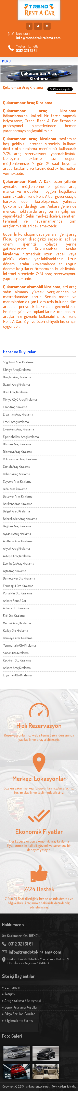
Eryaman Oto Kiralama (17, 675)
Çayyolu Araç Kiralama (17, 481)
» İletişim (8, 994)
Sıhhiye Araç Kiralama (17, 370)
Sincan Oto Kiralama (16, 653)
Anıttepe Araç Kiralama (17, 541)
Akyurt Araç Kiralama (16, 548)
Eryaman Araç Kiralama (18, 414)
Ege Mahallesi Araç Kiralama (21, 437)
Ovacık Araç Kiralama (16, 385)
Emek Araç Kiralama (16, 422)
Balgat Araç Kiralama (16, 511)
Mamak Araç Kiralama (17, 623)
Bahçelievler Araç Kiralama (20, 519)
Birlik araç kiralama (15, 489)
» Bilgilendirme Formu (17, 1020)
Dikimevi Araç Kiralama (17, 452)
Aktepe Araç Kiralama (17, 556)
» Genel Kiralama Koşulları (20, 1007)
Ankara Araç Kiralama (17, 668)
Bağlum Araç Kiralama (17, 526)
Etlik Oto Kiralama (14, 616)
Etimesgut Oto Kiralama (18, 586)
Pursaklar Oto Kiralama (17, 593)
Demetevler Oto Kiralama (19, 578)
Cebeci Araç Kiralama (16, 474)
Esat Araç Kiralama (15, 407)
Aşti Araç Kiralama (14, 571)
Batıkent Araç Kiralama (17, 504)
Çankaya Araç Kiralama (17, 638)
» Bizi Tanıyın (11, 987)
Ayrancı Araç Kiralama (17, 534)
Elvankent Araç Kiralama (18, 429)
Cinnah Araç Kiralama (16, 467)
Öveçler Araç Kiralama (17, 377)
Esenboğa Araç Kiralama (18, 563)
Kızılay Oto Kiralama (15, 630)
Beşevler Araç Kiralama (17, 496)
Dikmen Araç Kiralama (17, 444)
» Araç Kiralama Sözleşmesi (21, 1000)
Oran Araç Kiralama (15, 392)
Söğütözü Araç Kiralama (18, 362)
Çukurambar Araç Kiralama (20, 459)
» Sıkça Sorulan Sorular (18, 1014)
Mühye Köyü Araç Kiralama (20, 399)
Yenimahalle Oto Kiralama (19, 645)
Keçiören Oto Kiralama (17, 660)
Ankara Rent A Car (14, 601)
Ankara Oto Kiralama (16, 608)
